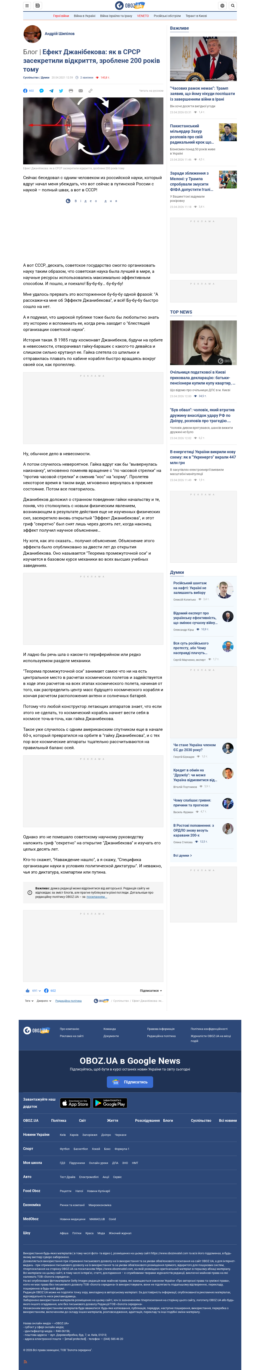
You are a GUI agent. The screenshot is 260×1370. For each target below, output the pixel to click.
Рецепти (65, 1191)
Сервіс (117, 1177)
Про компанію (69, 1029)
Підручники (77, 1163)
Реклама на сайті (71, 1036)
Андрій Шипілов (60, 33)
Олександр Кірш (183, 629)
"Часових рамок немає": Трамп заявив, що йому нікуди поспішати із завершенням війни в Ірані (202, 93)
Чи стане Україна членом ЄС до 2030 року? (194, 747)
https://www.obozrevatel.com (169, 1253)
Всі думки (181, 855)
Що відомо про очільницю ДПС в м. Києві (200, 390)
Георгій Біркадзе (183, 756)
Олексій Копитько (184, 599)
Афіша (64, 1233)
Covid (112, 1219)
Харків (74, 1135)
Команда (110, 1029)
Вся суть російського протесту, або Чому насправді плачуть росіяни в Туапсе (191, 648)
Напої (79, 1191)
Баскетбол (81, 1149)
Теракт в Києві (196, 16)
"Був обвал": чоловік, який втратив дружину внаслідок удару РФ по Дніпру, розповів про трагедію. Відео (202, 415)
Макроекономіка (100, 1205)
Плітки (76, 1233)
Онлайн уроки (98, 1163)
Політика (58, 1120)
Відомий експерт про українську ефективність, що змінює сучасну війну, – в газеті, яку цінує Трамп (194, 618)
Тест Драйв (67, 1177)
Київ (63, 1135)
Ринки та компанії (72, 1205)
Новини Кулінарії (98, 1191)
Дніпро (106, 1135)
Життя (112, 1120)
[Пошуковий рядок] (233, 5)
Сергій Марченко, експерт (189, 659)
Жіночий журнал (120, 1233)
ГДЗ (62, 1163)
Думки (177, 572)
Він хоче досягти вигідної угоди (192, 106)
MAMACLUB (97, 1219)
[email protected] (75, 1339)
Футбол (65, 1149)
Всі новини (228, 1120)
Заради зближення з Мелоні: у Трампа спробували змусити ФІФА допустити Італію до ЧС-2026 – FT (192, 181)
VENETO (143, 16)
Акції (106, 1177)
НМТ (135, 1163)
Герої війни (61, 16)
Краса (89, 1233)
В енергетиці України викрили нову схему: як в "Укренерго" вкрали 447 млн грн (203, 457)
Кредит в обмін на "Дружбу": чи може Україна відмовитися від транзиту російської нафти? (194, 775)
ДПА (115, 1163)
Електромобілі (89, 1177)
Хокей (96, 1149)
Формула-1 (122, 1149)
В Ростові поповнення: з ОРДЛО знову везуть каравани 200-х (193, 830)
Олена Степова (183, 842)
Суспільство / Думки (36, 77)
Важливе (179, 28)
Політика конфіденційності (209, 1029)
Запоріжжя (89, 1135)
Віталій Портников (185, 787)
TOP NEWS (181, 312)
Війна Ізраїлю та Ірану (116, 16)
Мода (101, 1233)
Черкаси (120, 1135)
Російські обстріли (167, 16)
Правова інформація (161, 1029)
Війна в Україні (84, 16)
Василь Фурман (183, 812)
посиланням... (97, 897)
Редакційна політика (68, 1000)
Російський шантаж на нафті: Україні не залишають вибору (190, 588)
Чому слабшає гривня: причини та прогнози (192, 802)
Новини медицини (72, 1219)
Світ (82, 1120)
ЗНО (125, 1163)
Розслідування (147, 1120)
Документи (111, 1036)
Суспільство (121, 1000)
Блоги (168, 1120)
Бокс (107, 1149)
